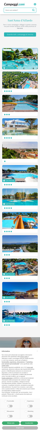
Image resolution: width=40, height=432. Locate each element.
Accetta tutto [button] (29, 423)
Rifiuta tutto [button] (10, 423)
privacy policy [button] (24, 356)
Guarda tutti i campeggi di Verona (20, 34)
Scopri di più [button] (20, 428)
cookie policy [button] (5, 365)
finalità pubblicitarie (7, 378)
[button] (37, 351)
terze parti (30, 367)
